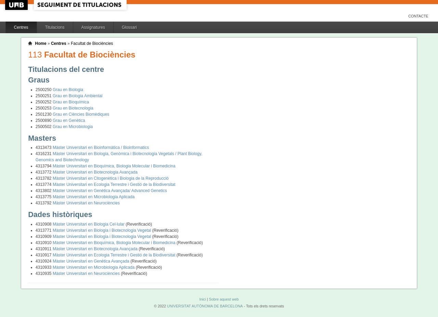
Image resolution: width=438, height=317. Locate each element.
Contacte (418, 16)
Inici (202, 299)
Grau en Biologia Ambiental (77, 95)
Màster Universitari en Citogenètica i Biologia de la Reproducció (111, 178)
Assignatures (93, 27)
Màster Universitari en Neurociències (86, 203)
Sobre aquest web (224, 299)
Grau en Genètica (69, 120)
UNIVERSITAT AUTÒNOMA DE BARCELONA (205, 306)
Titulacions (55, 27)
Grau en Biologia (68, 89)
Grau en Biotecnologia (73, 108)
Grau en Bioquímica (71, 102)
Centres (21, 27)
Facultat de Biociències (92, 43)
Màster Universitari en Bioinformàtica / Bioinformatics (101, 147)
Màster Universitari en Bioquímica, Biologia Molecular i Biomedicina (114, 166)
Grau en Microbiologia (73, 126)
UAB (17, 5)
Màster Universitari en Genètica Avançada (91, 261)
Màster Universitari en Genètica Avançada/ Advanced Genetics (110, 190)
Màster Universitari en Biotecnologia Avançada (95, 172)
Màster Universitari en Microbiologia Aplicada (93, 196)
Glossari (129, 27)
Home (40, 43)
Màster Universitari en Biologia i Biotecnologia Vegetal (102, 230)
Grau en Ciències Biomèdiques (81, 114)
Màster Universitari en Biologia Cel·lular (89, 224)
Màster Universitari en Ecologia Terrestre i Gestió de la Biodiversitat (114, 184)
